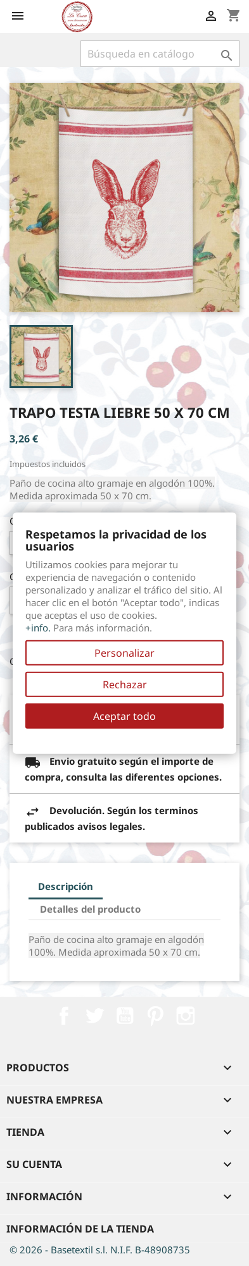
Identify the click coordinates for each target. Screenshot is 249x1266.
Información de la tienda (80, 1229)
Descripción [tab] (65, 886)
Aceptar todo (124, 716)
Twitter (94, 1015)
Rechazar (125, 684)
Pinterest (155, 1015)
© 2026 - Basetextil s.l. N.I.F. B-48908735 (100, 1249)
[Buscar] (159, 53)
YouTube (124, 1015)
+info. (38, 627)
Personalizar (124, 653)
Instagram (185, 1015)
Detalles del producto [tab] (90, 909)
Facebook (64, 1015)
